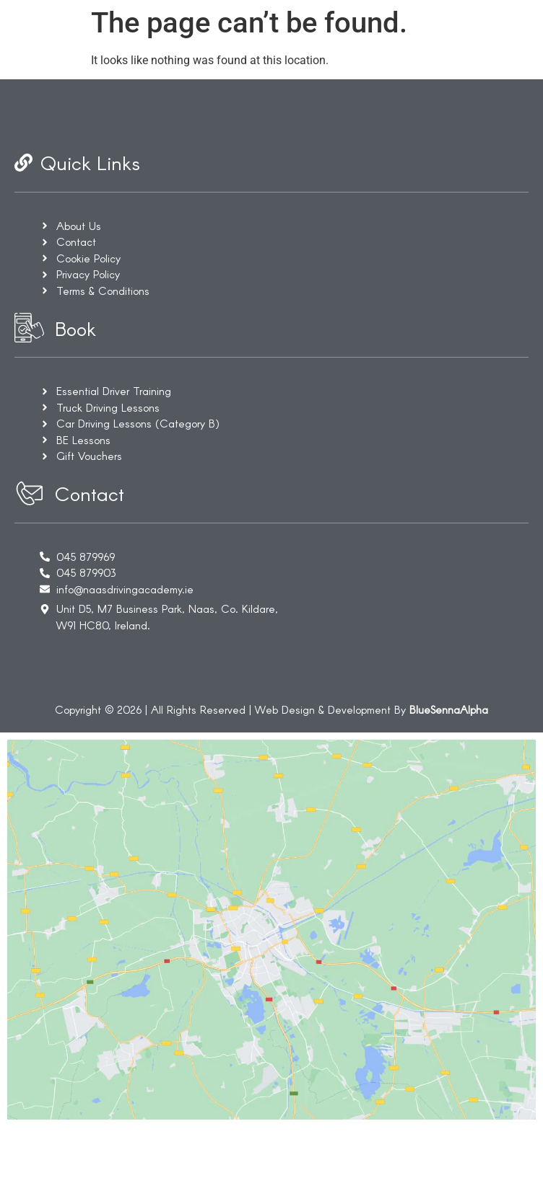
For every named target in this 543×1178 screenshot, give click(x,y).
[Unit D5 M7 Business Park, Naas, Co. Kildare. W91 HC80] (271, 955)
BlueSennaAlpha (448, 709)
